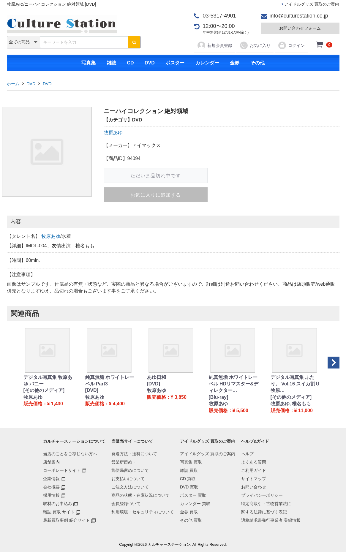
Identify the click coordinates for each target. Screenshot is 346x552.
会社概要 (51, 487)
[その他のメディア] (44, 390)
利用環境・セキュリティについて (142, 512)
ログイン (291, 45)
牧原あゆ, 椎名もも (291, 403)
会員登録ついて (125, 503)
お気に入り (255, 45)
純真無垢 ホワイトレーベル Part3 (109, 380)
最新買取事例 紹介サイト (66, 520)
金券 (234, 62)
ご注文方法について (130, 487)
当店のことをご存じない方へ (70, 453)
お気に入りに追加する (155, 194)
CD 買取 (187, 478)
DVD (150, 62)
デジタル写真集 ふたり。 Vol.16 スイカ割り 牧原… (295, 384)
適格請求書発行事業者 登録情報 (271, 520)
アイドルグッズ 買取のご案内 (310, 4)
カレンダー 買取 (195, 503)
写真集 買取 (191, 462)
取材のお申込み (57, 503)
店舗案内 (51, 462)
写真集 (88, 62)
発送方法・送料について (134, 453)
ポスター (174, 62)
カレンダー (207, 62)
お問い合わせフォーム (300, 28)
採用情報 (51, 495)
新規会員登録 (214, 45)
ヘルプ (247, 453)
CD (130, 62)
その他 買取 (191, 520)
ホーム (13, 83)
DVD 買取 (189, 487)
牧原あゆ (113, 132)
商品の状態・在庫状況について (140, 495)
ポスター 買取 (193, 495)
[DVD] (91, 390)
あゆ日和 (156, 377)
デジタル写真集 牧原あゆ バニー (47, 380)
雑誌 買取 (189, 470)
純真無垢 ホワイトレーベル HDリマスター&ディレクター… (233, 384)
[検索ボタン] (134, 42)
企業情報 (51, 478)
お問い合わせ (253, 487)
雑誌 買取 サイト (59, 512)
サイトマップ (253, 478)
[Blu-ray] (218, 397)
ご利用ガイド (253, 470)
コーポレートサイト (61, 470)
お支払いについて (128, 478)
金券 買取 (189, 512)
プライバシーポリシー (262, 495)
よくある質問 (253, 462)
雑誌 (111, 62)
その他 (257, 62)
